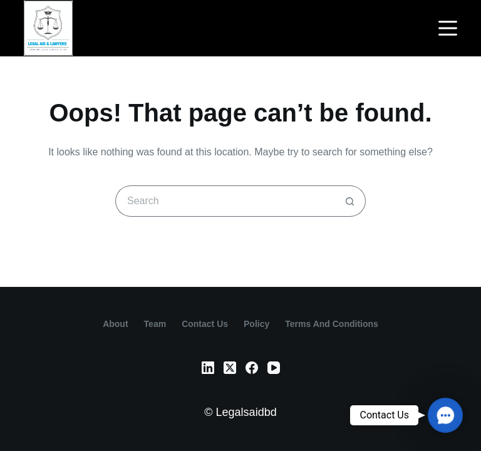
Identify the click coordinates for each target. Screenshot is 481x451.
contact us (205, 324)
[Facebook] (252, 367)
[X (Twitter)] (230, 367)
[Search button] (350, 201)
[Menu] (447, 28)
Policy (256, 324)
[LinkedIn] (208, 367)
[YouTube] (273, 367)
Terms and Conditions (331, 324)
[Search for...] (224, 201)
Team (155, 324)
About (115, 324)
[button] (445, 415)
